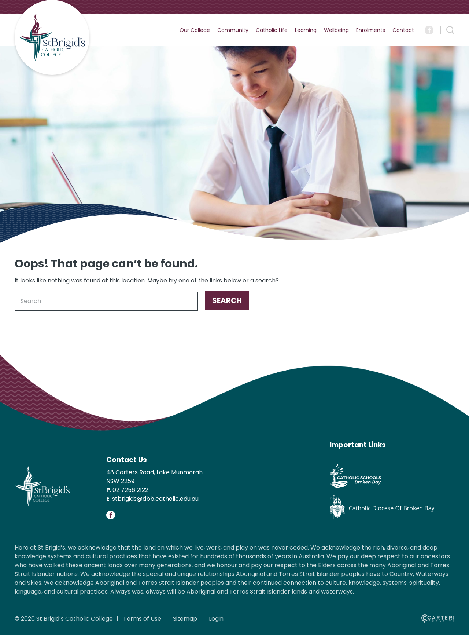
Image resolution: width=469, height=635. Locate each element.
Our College (195, 30)
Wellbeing (336, 30)
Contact (403, 30)
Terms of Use (142, 618)
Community (232, 30)
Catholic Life (272, 30)
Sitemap (185, 618)
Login (216, 618)
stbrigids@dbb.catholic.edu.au (155, 499)
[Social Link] (429, 30)
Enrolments (370, 30)
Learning (306, 30)
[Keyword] (106, 301)
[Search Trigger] (450, 30)
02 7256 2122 (130, 490)
